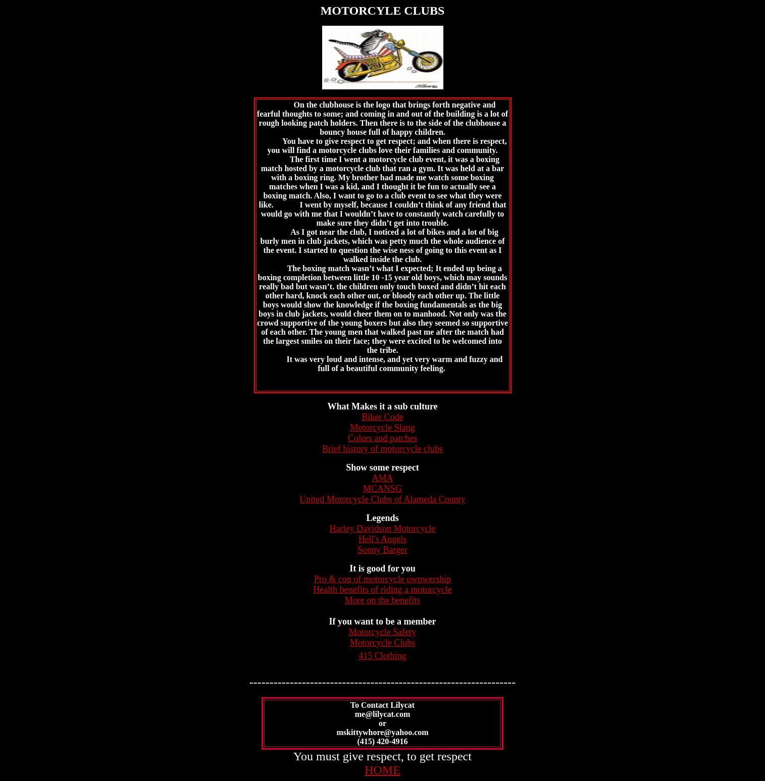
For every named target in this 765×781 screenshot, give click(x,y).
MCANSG (382, 489)
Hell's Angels (383, 539)
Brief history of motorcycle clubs (382, 449)
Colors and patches (382, 438)
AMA (382, 478)
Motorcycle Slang (382, 428)
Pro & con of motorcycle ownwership (382, 579)
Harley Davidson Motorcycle (383, 529)
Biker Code (382, 417)
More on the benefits (382, 600)
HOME (382, 769)
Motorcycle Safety (382, 632)
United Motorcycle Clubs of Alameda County (382, 499)
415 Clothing (382, 656)
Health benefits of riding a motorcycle (382, 590)
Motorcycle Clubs (382, 643)
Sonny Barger (382, 550)
